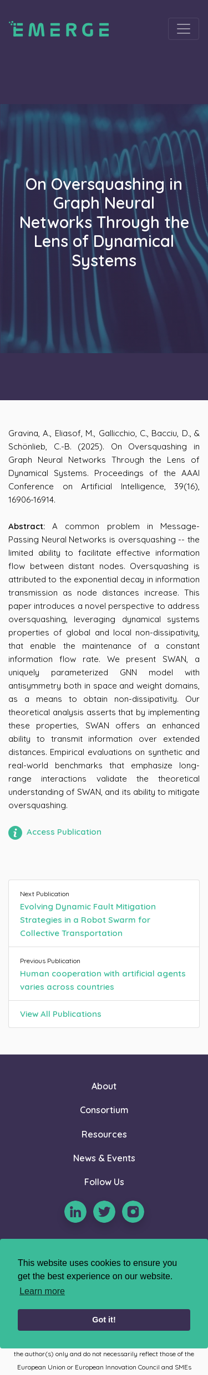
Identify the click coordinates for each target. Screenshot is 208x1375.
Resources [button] (104, 1134)
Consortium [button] (104, 1109)
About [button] (104, 1086)
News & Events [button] (104, 1158)
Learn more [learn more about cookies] (42, 1291)
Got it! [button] (103, 1319)
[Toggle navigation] (183, 29)
